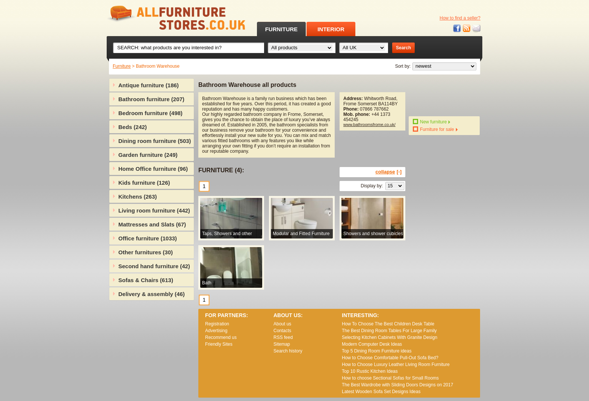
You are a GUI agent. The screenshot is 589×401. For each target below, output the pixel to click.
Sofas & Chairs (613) (145, 280)
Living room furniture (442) (154, 210)
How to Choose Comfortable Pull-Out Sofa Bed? (390, 357)
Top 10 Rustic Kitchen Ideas (370, 371)
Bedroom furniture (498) (150, 113)
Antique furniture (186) (148, 85)
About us (282, 324)
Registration (217, 324)
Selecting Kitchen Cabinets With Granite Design (389, 337)
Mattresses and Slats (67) (152, 224)
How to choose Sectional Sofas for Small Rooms (390, 378)
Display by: (372, 185)
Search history (287, 351)
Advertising (216, 330)
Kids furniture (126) (144, 182)
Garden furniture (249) (148, 155)
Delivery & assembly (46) (151, 294)
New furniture (433, 122)
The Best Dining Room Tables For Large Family (389, 330)
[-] (399, 172)
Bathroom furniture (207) (151, 99)
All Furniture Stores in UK (159, 18)
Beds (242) (132, 127)
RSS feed (467, 28)
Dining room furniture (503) (154, 141)
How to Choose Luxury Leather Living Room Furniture (396, 364)
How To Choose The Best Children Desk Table (388, 324)
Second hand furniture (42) (154, 266)
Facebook (457, 28)
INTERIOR (330, 29)
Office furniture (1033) (147, 238)
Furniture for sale (437, 129)
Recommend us (221, 337)
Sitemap (281, 344)
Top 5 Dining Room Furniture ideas (376, 351)
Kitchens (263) (137, 196)
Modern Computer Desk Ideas (372, 344)
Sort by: (403, 66)
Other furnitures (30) (145, 252)
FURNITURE (281, 29)
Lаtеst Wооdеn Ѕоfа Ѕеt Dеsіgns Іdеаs (381, 391)
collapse (385, 172)
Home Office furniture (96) (153, 169)
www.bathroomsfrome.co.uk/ (369, 124)
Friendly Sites (219, 344)
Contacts (282, 330)
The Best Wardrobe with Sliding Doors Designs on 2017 (397, 384)
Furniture (122, 66)
